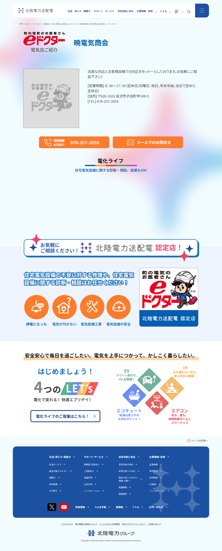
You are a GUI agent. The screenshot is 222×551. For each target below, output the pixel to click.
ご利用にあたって (154, 524)
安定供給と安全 (125, 11)
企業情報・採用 (145, 11)
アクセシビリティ (67, 524)
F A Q (163, 11)
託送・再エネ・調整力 (79, 11)
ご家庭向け (46, 24)
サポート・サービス (104, 11)
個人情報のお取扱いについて (86, 524)
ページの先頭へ (199, 440)
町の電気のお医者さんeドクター (65, 24)
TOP (21, 24)
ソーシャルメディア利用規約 (109, 524)
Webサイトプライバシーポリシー (134, 524)
